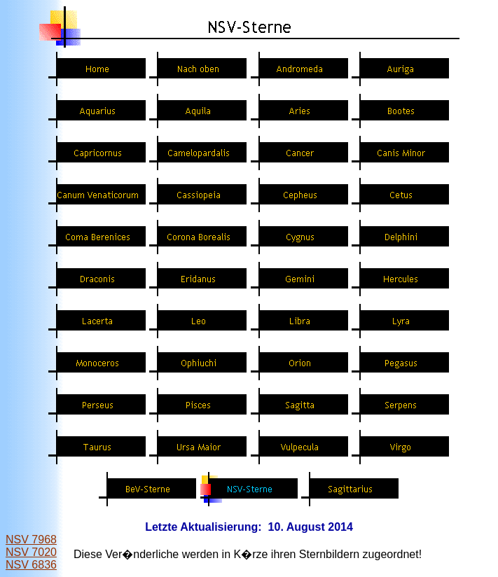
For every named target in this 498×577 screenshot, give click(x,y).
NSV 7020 (31, 552)
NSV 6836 (31, 565)
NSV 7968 (31, 539)
